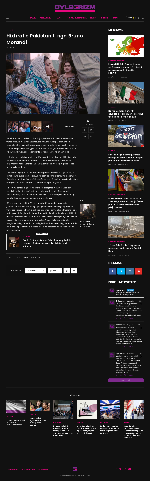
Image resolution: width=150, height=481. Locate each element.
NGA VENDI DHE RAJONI (117, 60)
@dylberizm (131, 301)
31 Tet (139, 325)
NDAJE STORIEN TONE (28, 469)
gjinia (19, 257)
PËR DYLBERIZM (12, 469)
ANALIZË (80, 423)
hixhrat (25, 257)
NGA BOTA (112, 107)
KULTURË (9, 30)
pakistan (33, 257)
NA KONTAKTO (43, 469)
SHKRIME (9, 417)
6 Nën (140, 301)
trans (40, 257)
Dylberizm (120, 301)
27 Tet (140, 353)
